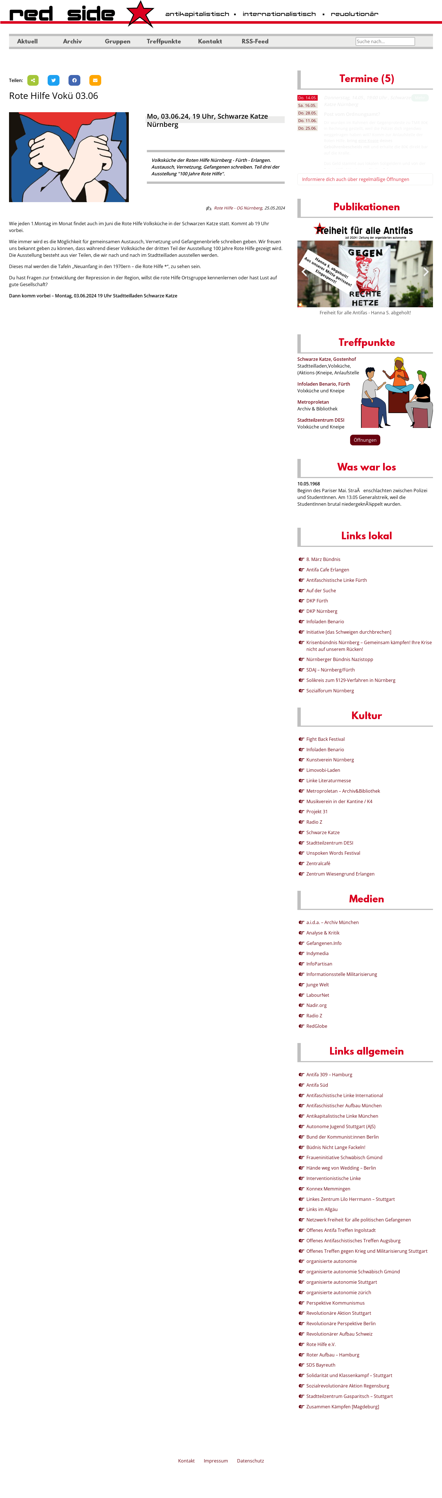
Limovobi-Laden (323, 770)
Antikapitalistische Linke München (342, 1116)
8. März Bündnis (323, 559)
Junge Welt (317, 985)
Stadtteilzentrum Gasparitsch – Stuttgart (349, 1396)
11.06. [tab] (307, 120)
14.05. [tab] (307, 97)
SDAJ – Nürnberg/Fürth (330, 670)
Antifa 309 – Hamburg (329, 1074)
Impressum (216, 1461)
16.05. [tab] (307, 105)
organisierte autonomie (331, 1261)
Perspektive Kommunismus (335, 1303)
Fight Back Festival (325, 739)
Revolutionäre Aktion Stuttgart (338, 1313)
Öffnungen (365, 440)
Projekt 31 (317, 811)
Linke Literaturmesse (328, 780)
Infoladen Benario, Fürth (323, 384)
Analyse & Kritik (322, 933)
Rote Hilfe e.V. (321, 1344)
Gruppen (118, 42)
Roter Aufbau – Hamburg (332, 1355)
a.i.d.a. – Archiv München (332, 922)
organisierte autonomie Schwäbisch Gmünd (353, 1272)
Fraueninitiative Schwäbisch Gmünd (344, 1157)
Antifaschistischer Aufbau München (344, 1105)
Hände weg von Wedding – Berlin (341, 1168)
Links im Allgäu (322, 1209)
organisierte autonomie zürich (338, 1292)
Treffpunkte (164, 42)
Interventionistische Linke (333, 1178)
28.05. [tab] (307, 113)
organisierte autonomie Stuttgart (341, 1282)
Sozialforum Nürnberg (330, 691)
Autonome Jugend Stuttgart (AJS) (340, 1126)
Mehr (420, 97)
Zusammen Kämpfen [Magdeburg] (342, 1407)
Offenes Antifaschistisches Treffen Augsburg (353, 1241)
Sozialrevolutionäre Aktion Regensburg (347, 1386)
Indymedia (317, 953)
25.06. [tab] (307, 128)
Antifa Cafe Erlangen (327, 570)
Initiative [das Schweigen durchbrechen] (348, 632)
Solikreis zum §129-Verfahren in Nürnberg (350, 680)
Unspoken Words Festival (333, 853)
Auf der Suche (321, 590)
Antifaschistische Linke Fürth (336, 580)
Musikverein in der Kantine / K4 (339, 801)
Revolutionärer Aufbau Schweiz (339, 1334)
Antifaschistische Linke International (344, 1095)
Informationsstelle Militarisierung (341, 974)
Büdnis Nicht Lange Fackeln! (335, 1147)
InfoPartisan (319, 964)
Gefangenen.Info (324, 943)
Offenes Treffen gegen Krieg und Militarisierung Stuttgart (367, 1251)
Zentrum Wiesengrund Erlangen (340, 874)
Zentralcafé (318, 863)
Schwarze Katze (323, 832)
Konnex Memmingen (328, 1189)
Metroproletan (313, 402)
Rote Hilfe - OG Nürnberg (238, 208)
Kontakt (210, 42)
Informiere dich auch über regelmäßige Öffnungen (355, 179)
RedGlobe (316, 1026)
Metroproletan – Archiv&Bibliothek (343, 791)
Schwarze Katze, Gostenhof (326, 359)
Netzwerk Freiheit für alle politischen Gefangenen (358, 1220)
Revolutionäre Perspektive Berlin (341, 1323)
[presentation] (304, 272)
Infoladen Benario (325, 621)
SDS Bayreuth (320, 1365)
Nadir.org (316, 1005)
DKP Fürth (317, 601)
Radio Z (314, 822)
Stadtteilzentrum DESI (320, 420)
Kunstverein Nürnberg (330, 760)
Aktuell (27, 42)
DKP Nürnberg (321, 611)
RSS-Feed (255, 42)
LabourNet (317, 995)
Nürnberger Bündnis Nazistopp (339, 659)
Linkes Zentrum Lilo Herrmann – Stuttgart (350, 1199)
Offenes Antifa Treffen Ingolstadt (341, 1230)
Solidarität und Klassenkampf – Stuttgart (349, 1375)
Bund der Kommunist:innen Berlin (342, 1137)
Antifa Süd (317, 1085)
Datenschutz (250, 1461)
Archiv (72, 42)
